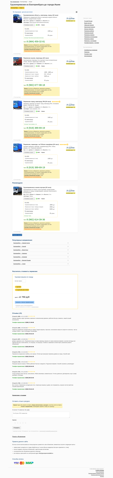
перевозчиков (35, 307)
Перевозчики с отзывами (19, 395)
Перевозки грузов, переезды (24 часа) (36, 58)
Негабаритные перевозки (90, 50)
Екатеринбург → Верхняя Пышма (22, 260)
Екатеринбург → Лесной (20, 246)
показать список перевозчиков (24, 302)
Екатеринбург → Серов (19, 263)
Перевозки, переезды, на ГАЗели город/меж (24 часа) (41, 144)
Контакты (102, 476)
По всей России (88, 21)
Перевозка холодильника (90, 36)
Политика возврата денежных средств (96, 473)
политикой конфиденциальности (48, 431)
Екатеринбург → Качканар (20, 257)
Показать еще (16, 235)
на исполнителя (32, 51)
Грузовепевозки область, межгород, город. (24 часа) (40, 15)
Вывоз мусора (88, 23)
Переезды (86, 52)
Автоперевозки (88, 56)
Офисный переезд (89, 25)
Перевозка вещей (88, 33)
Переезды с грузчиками (90, 40)
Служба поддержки (100, 470)
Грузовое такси (88, 54)
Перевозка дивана (89, 38)
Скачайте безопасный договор (32, 49)
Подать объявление (18, 436)
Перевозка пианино (89, 35)
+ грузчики (18, 286)
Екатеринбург (17, 53)
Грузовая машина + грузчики (91, 42)
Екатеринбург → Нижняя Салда (22, 243)
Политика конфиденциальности (97, 474)
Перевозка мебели (89, 31)
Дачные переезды (88, 29)
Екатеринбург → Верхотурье (21, 250)
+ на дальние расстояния (22, 289)
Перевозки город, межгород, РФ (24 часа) (41, 101)
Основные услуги (28, 25)
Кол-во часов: (18, 281)
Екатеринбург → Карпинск (20, 253)
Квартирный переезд (89, 27)
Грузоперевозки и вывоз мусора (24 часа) (37, 187)
